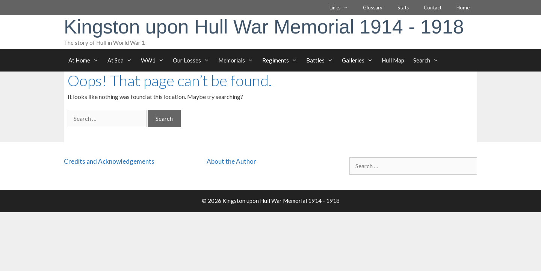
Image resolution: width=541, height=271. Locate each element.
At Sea (121, 60)
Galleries (359, 60)
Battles (321, 60)
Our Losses (193, 60)
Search (428, 60)
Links (342, 7)
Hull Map (393, 60)
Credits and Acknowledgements (109, 161)
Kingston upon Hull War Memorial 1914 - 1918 (264, 27)
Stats (403, 8)
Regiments (282, 60)
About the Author (231, 161)
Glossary (372, 8)
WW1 (154, 60)
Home (463, 8)
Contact (432, 8)
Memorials (238, 60)
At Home (85, 60)
